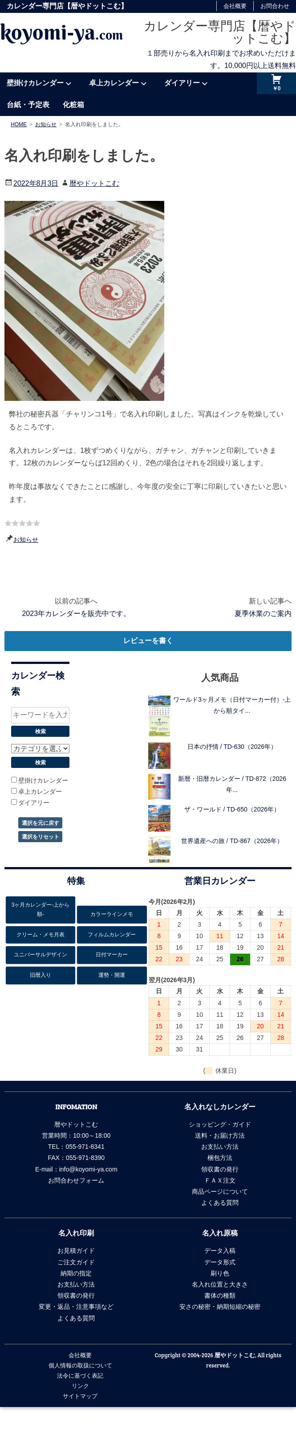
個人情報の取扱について (80, 1365)
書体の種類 (219, 1295)
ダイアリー (182, 83)
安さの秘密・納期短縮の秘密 (219, 1306)
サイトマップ (80, 1396)
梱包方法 (219, 1157)
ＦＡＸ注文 (219, 1180)
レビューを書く (148, 640)
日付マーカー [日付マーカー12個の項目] (112, 954)
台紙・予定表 (28, 104)
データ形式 (219, 1262)
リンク (80, 1386)
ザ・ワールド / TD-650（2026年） (232, 809)
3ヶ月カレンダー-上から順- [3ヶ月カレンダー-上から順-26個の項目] (41, 910)
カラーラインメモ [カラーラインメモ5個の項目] (111, 914)
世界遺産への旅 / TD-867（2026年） (232, 840)
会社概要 (235, 6)
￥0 (276, 88)
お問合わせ (274, 6)
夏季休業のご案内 (263, 613)
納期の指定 (76, 1273)
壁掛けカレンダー (35, 83)
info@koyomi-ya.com (88, 1169)
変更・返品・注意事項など (76, 1306)
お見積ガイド (76, 1250)
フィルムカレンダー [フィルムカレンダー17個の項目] (112, 934)
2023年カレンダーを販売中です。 (76, 613)
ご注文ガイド (76, 1262)
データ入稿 (219, 1250)
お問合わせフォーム (76, 1180)
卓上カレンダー (114, 83)
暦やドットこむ (94, 183)
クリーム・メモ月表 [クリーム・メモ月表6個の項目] (40, 934)
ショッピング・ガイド (220, 1124)
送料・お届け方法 (220, 1135)
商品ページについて (220, 1191)
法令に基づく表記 (80, 1375)
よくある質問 (220, 1202)
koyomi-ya (61, 32)
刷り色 (220, 1273)
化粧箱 (73, 104)
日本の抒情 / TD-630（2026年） (232, 746)
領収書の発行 (220, 1169)
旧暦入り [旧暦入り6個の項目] (40, 975)
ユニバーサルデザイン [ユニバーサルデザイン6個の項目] (40, 954)
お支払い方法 (220, 1146)
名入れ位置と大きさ (220, 1284)
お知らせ (25, 539)
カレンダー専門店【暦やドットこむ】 (220, 32)
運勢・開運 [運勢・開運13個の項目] (111, 975)
